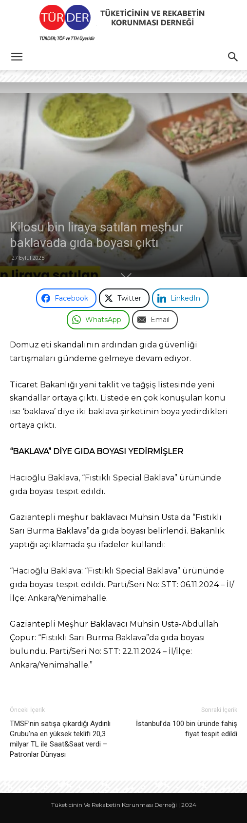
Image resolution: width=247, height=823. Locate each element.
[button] (16, 57)
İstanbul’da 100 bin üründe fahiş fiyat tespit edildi (186, 728)
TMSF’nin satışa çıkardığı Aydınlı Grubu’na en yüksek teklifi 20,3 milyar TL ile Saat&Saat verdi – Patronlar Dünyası (60, 739)
